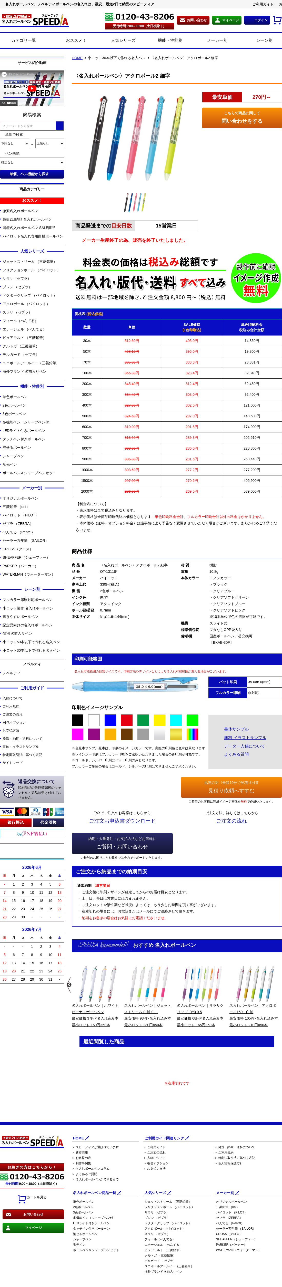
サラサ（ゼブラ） (17, 278)
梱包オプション (14, 722)
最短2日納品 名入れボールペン (27, 219)
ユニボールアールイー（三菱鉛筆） (31, 363)
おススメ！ (70, 41)
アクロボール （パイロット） (26, 304)
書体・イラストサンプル (21, 747)
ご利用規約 (11, 706)
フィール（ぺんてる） (20, 321)
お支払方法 (11, 730)
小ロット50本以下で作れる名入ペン (31, 642)
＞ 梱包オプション (156, 1163)
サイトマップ (12, 763)
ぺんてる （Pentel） (19, 532)
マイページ (230, 20)
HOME (77, 58)
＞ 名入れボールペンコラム (90, 1168)
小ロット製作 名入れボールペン (28, 608)
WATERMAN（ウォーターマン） (29, 574)
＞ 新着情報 (80, 1152)
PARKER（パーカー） (20, 566)
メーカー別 (211, 41)
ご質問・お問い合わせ (122, 842)
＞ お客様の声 (81, 1158)
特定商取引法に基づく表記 (22, 755)
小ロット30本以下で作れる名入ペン (31, 650)
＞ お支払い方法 (154, 1168)
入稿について (12, 698)
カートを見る (32, 1199)
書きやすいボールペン (20, 617)
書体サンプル (236, 729)
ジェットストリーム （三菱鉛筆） (30, 262)
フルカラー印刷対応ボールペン (28, 600)
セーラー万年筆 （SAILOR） (26, 540)
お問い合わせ (197, 20)
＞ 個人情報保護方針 (228, 1163)
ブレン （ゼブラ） (17, 287)
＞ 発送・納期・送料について (234, 1147)
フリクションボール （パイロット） (32, 270)
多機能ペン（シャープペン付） (28, 422)
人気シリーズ (117, 41)
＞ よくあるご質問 (84, 1174)
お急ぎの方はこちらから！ (32, 1167)
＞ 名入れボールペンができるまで (95, 1179)
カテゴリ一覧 (23, 40)
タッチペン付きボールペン (24, 439)
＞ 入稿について (154, 1158)
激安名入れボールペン (20, 211)
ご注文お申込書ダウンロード (122, 821)
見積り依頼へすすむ (231, 786)
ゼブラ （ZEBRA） (18, 524)
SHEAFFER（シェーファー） (26, 557)
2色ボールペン (14, 405)
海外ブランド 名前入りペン (24, 371)
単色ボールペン (15, 397)
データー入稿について (244, 746)
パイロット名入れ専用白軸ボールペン (33, 236)
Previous (68, 985)
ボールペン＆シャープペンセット (29, 473)
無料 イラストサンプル (245, 737)
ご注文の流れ (12, 714)
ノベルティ (12, 673)
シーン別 (259, 41)
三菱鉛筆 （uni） (16, 507)
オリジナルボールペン (20, 498)
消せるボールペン (17, 447)
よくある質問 (236, 754)
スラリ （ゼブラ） (17, 312)
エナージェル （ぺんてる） (24, 329)
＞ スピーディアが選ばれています (95, 1147)
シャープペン (13, 456)
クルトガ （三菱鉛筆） (21, 346)
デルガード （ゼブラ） (21, 354)
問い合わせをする (242, 117)
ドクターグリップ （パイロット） (30, 295)
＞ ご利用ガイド (154, 1147)
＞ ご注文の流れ (154, 1152)
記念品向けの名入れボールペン (28, 625)
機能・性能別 (164, 41)
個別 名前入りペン (17, 633)
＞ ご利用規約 (224, 1152)
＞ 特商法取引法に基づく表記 (234, 1158)
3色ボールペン (14, 414)
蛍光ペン (10, 464)
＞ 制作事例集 (81, 1163)
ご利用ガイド (263, 4)
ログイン (261, 20)
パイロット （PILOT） (21, 515)
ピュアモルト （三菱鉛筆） (24, 338)
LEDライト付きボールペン (24, 431)
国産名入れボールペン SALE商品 (29, 228)
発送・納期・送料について (22, 739)
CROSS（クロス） (18, 549)
